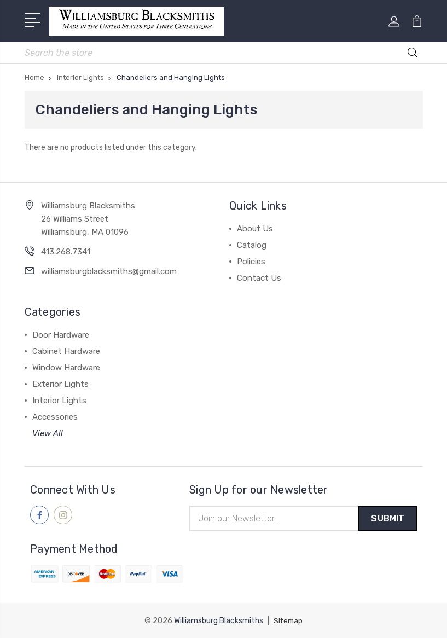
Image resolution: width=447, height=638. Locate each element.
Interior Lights (59, 399)
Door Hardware (60, 333)
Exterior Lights (60, 382)
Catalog (251, 243)
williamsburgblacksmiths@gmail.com (109, 270)
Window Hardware (66, 366)
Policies (251, 260)
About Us (255, 227)
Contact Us (259, 276)
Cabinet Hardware (66, 350)
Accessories (55, 415)
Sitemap (288, 620)
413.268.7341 (65, 250)
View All (47, 432)
